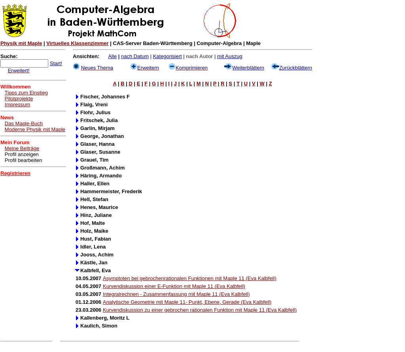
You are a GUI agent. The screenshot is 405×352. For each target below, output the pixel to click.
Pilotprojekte (19, 99)
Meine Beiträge (22, 148)
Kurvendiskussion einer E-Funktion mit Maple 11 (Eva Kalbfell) (174, 286)
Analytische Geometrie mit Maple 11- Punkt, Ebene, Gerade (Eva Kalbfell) (187, 302)
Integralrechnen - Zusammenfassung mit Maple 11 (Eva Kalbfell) (176, 294)
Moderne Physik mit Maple (35, 129)
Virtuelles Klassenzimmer (77, 43)
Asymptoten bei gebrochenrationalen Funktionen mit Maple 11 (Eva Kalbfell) (189, 278)
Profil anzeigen (22, 154)
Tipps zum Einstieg (26, 93)
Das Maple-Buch (24, 123)
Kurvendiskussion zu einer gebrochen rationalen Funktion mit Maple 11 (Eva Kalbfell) (200, 310)
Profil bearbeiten (23, 160)
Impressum (17, 104)
